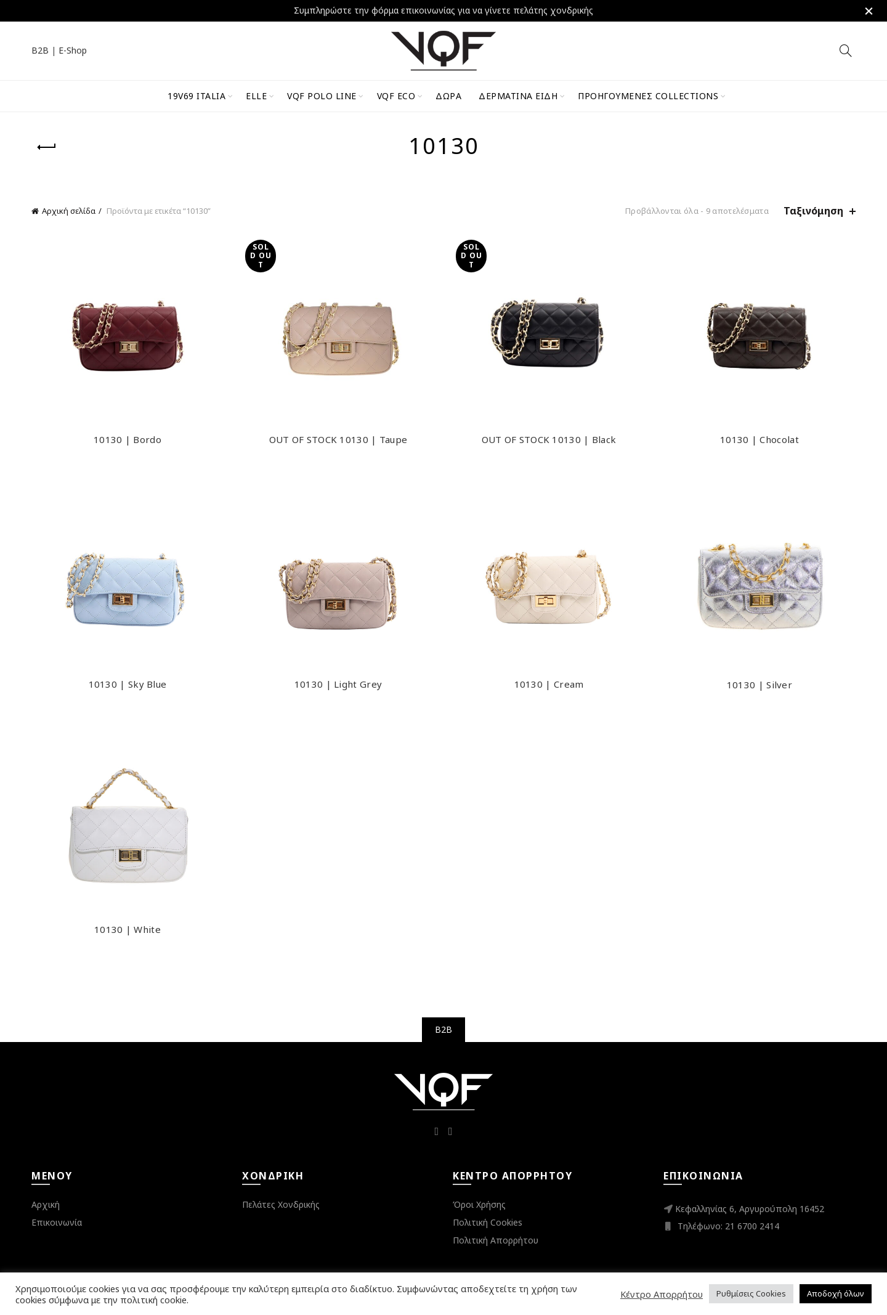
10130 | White (127, 929)
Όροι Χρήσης (479, 1204)
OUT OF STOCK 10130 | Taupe (338, 439)
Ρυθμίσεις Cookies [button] (751, 1293)
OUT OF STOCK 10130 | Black (549, 439)
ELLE (256, 96)
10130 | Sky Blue (128, 684)
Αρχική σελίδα (68, 210)
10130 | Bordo (127, 439)
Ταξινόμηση (813, 211)
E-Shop (73, 50)
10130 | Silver (759, 684)
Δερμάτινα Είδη (518, 96)
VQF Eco (396, 96)
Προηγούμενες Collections (648, 96)
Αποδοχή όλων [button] (835, 1293)
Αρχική (45, 1204)
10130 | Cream (549, 684)
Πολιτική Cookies (487, 1222)
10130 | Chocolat (759, 439)
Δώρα (448, 96)
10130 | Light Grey (338, 684)
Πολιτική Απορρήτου (495, 1240)
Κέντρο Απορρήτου (661, 1294)
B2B (40, 50)
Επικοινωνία (56, 1222)
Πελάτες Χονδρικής (281, 1204)
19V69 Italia (196, 96)
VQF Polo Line (322, 96)
